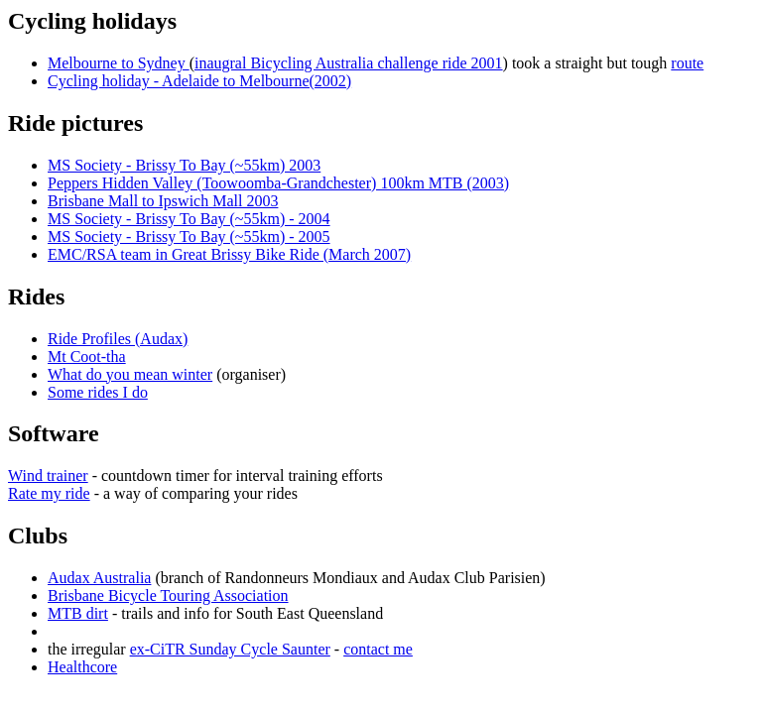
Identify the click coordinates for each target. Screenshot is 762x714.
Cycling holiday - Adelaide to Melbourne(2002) (199, 80)
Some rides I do (98, 392)
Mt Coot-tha (87, 356)
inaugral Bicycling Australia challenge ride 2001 (348, 63)
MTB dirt (78, 613)
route (687, 63)
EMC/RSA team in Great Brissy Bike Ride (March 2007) (229, 254)
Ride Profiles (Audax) (118, 338)
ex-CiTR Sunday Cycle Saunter (230, 649)
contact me (378, 649)
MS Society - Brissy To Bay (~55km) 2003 (184, 165)
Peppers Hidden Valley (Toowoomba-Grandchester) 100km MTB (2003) (278, 183)
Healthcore (82, 666)
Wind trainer (48, 475)
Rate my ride (49, 493)
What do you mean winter (130, 374)
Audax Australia (99, 577)
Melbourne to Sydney (119, 63)
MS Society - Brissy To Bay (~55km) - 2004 (189, 218)
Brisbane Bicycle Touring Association (168, 595)
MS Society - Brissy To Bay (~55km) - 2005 (189, 236)
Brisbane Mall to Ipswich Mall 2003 (163, 200)
